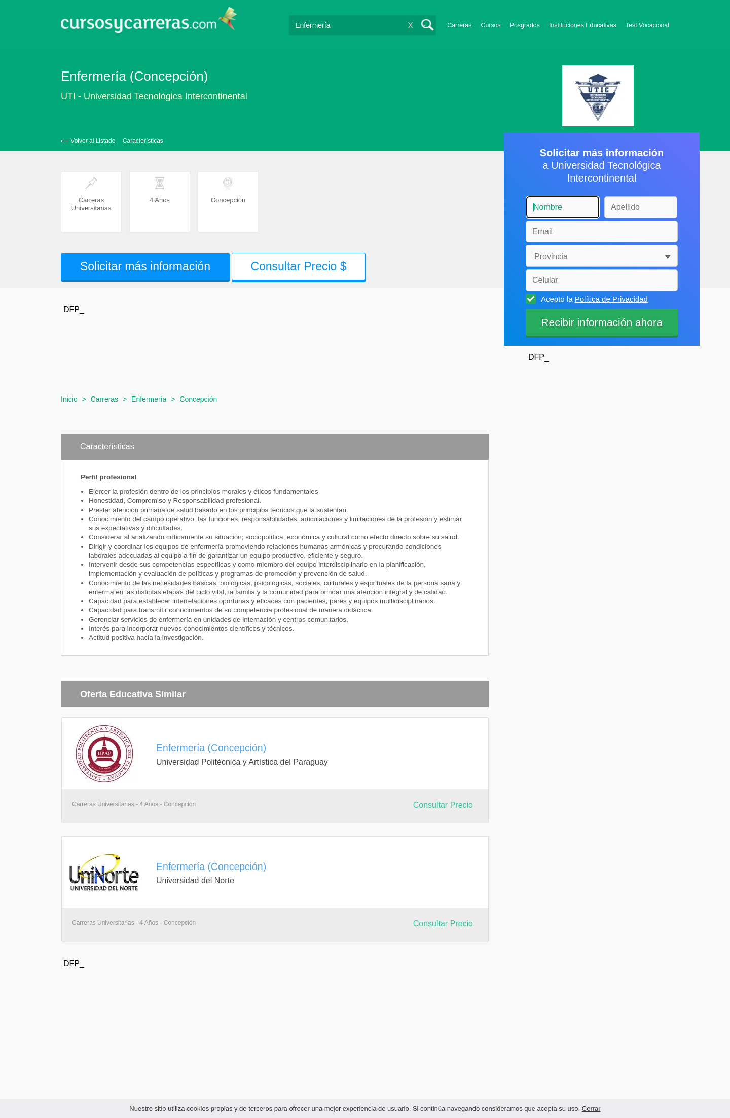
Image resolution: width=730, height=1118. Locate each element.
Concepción (198, 399)
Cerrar (591, 1108)
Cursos (490, 25)
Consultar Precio (443, 805)
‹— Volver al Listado (88, 141)
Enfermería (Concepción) (211, 747)
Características (143, 141)
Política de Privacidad (611, 299)
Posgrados (525, 25)
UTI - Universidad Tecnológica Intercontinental (154, 96)
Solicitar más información (145, 266)
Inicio (69, 399)
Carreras (459, 25)
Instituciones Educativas (582, 25)
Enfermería (148, 399)
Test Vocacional (647, 25)
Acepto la (593, 299)
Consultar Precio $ (298, 266)
